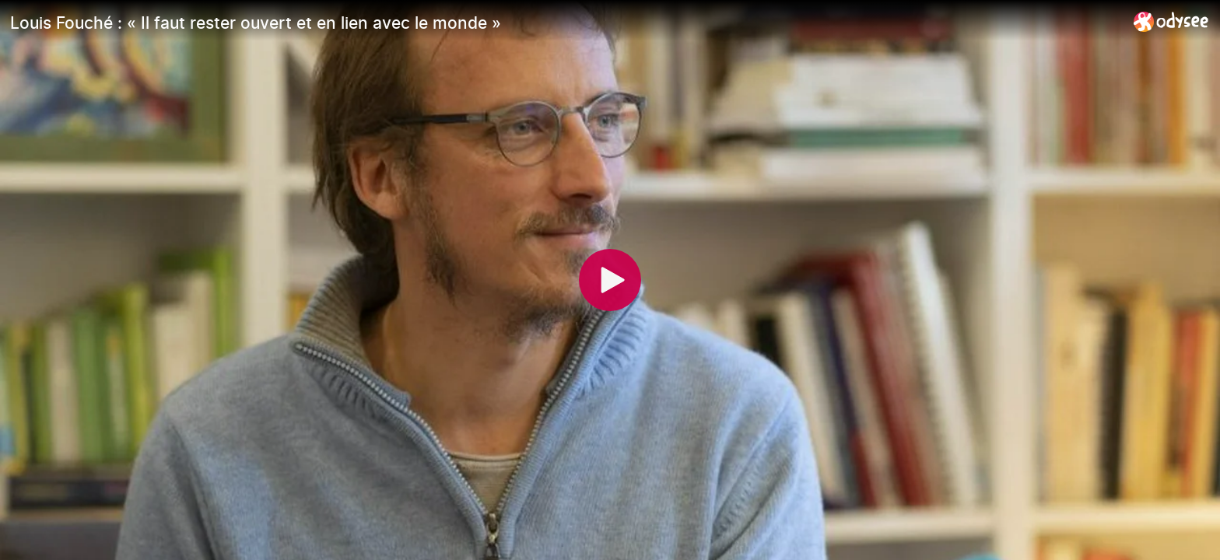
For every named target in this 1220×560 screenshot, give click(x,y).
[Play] (610, 280)
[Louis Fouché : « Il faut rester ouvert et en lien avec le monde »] (566, 22)
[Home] (1171, 21)
